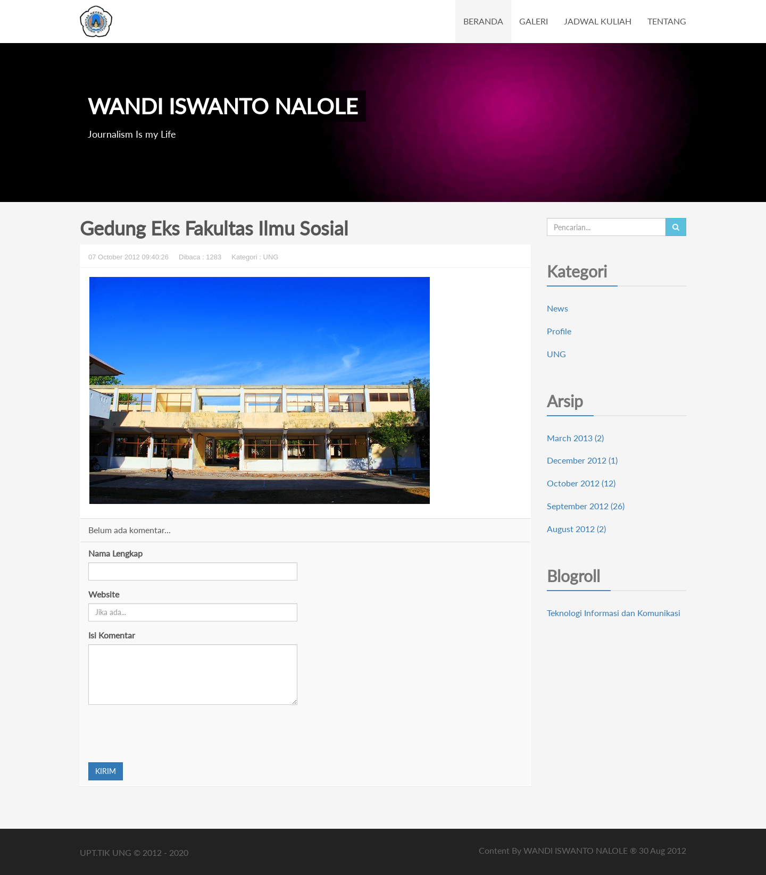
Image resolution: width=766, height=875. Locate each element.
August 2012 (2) (576, 529)
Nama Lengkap (115, 553)
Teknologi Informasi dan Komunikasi (613, 613)
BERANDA (483, 21)
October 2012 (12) (581, 483)
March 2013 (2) (575, 438)
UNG (556, 354)
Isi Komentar (111, 635)
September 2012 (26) (586, 506)
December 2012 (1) (582, 460)
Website (103, 594)
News (557, 308)
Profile (559, 331)
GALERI (533, 21)
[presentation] (169, 733)
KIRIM (105, 771)
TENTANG (666, 21)
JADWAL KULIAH (597, 21)
